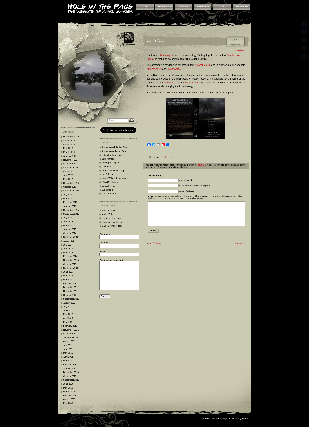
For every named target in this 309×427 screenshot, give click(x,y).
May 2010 (68, 388)
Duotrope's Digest (110, 162)
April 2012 (68, 318)
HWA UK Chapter (110, 182)
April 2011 (68, 357)
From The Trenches (111, 218)
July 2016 (68, 194)
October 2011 (69, 333)
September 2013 (71, 268)
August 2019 (69, 140)
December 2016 (71, 183)
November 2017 (71, 160)
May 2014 (68, 252)
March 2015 (69, 225)
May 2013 (68, 275)
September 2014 (71, 237)
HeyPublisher (108, 174)
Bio (145, 6)
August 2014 (69, 241)
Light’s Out (155, 40)
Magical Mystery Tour (112, 226)
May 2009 (68, 403)
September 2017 (71, 167)
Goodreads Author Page (113, 170)
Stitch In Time (108, 210)
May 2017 (68, 179)
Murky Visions (108, 214)
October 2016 (69, 187)
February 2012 (70, 326)
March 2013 (69, 279)
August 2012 (69, 303)
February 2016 (70, 202)
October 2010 (69, 376)
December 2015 (71, 210)
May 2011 (68, 353)
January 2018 (69, 156)
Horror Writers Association (114, 178)
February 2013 (70, 283)
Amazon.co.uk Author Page (115, 147)
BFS (222, 6)
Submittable (107, 190)
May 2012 (68, 314)
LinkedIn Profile (109, 186)
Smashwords (174, 69)
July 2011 (68, 345)
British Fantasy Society (113, 155)
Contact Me (241, 6)
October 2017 (69, 163)
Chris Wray (235, 418)
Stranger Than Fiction (112, 222)
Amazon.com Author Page (114, 151)
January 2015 (69, 229)
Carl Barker (240, 50)
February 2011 (70, 364)
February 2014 (70, 256)
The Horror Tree (109, 193)
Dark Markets (108, 159)
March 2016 (69, 198)
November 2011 (71, 330)
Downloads (202, 6)
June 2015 (68, 221)
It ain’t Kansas (155, 243)
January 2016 (69, 206)
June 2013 (68, 272)
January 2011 (69, 368)
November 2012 (71, 291)
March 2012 (69, 322)
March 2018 (69, 152)
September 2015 (71, 214)
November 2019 (71, 136)
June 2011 (68, 349)
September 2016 (71, 190)
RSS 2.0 (202, 165)
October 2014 (69, 233)
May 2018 (68, 148)
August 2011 (69, 341)
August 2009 (69, 399)
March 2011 (69, 360)
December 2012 (71, 287)
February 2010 (70, 395)
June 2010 (68, 384)
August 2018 (69, 144)
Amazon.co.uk (202, 65)
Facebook (106, 166)
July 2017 (68, 175)
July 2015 (68, 217)
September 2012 (71, 299)
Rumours (239, 243)
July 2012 (68, 306)
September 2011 (71, 337)
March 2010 (69, 391)
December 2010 (71, 372)
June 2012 (68, 310)
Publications (164, 6)
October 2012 (69, 295)
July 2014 (68, 245)
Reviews (183, 6)
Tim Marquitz (166, 55)
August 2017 (69, 171)
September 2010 (71, 380)
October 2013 (69, 264)
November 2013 (71, 260)
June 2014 (68, 248)
